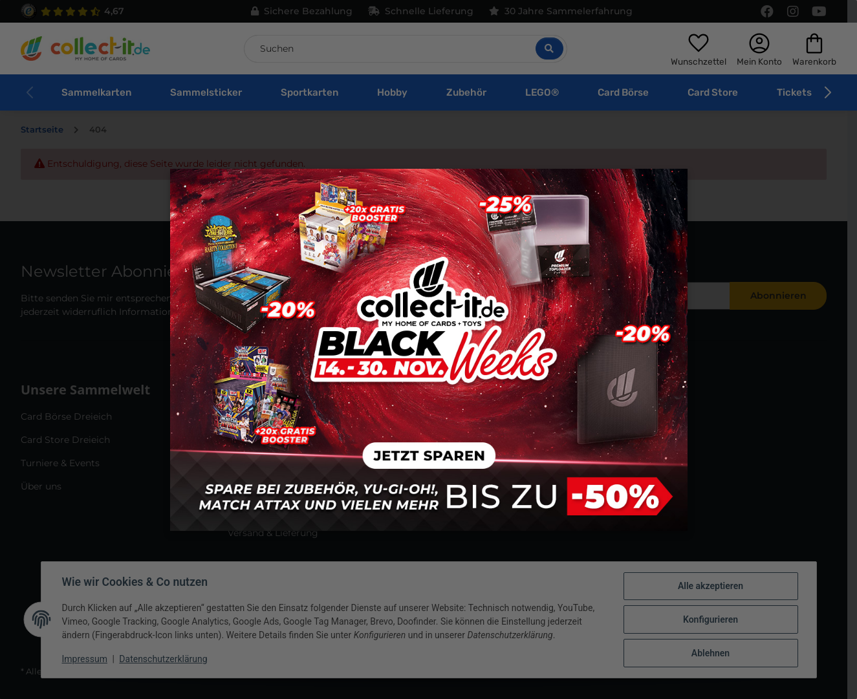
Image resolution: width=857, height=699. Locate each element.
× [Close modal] (672, 184)
